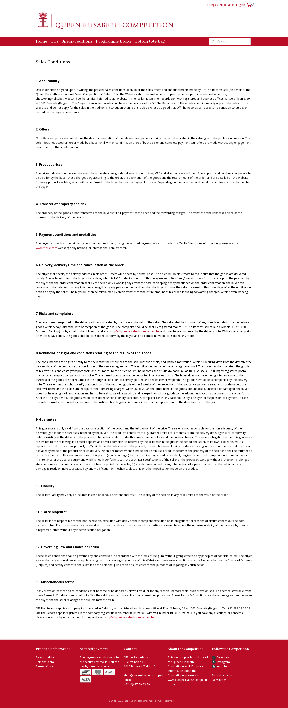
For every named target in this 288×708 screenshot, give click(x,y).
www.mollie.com (46, 248)
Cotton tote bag (149, 41)
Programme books (113, 41)
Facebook (220, 657)
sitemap (169, 700)
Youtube (222, 666)
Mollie (103, 662)
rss (177, 700)
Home (41, 41)
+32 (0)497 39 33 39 (137, 684)
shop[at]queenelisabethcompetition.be (134, 331)
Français (212, 5)
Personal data (45, 662)
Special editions (77, 41)
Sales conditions (46, 657)
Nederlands (227, 5)
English (240, 5)
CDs (54, 41)
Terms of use (44, 666)
